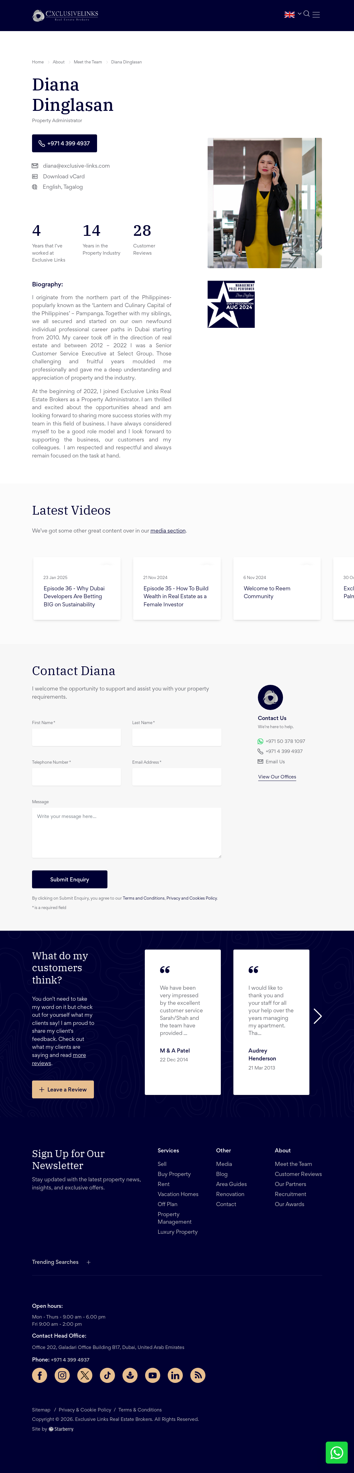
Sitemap (42, 1410)
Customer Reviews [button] (298, 1174)
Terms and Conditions (144, 899)
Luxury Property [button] (178, 1232)
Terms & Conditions (140, 1410)
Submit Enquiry (69, 880)
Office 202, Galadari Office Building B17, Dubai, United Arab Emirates (108, 1348)
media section (168, 531)
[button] (65, 15)
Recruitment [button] (290, 1194)
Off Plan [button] (167, 1204)
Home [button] (38, 62)
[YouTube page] (152, 1375)
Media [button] (224, 1164)
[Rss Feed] (197, 1375)
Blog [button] (222, 1174)
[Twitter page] (84, 1375)
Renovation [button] (230, 1194)
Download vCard (58, 176)
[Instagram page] (62, 1375)
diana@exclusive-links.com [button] (71, 165)
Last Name (143, 723)
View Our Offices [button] (277, 777)
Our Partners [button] (290, 1184)
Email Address (146, 763)
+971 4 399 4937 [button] (64, 143)
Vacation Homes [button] (178, 1194)
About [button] (59, 62)
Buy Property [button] (174, 1174)
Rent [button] (164, 1184)
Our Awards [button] (289, 1204)
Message (40, 802)
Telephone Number (51, 763)
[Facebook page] (39, 1375)
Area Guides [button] (231, 1184)
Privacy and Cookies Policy (191, 899)
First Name (43, 723)
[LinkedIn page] (175, 1375)
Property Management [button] (175, 1218)
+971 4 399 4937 (70, 1360)
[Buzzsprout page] (130, 1375)
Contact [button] (226, 1204)
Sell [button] (162, 1164)
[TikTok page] (107, 1375)
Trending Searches (55, 1262)
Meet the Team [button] (88, 62)
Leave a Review (62, 1089)
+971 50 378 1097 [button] (281, 741)
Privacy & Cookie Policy (85, 1410)
